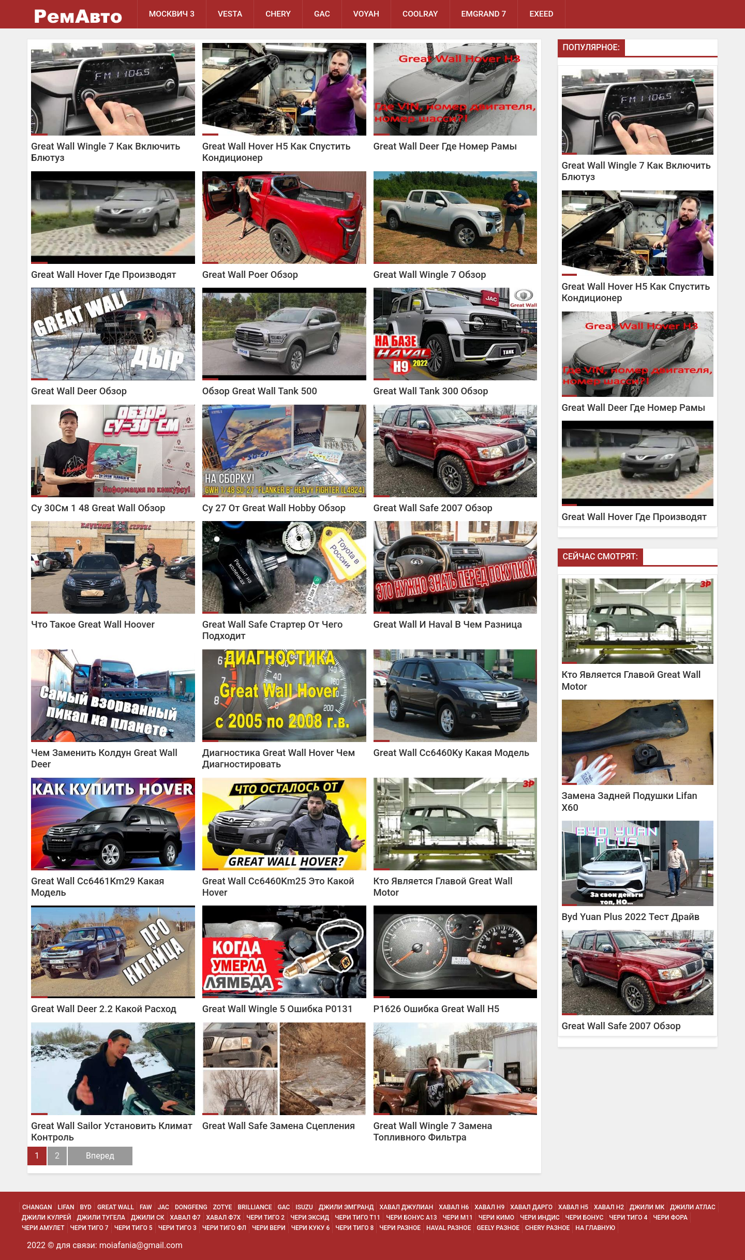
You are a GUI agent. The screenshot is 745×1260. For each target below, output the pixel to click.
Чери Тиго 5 (133, 1228)
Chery (278, 14)
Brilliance (254, 1207)
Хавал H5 (573, 1207)
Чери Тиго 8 (354, 1228)
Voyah (366, 14)
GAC (322, 14)
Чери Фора (670, 1217)
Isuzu (304, 1207)
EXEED (541, 14)
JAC (163, 1207)
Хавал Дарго (531, 1207)
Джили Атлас (693, 1207)
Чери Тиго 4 (628, 1217)
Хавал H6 (454, 1207)
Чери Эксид (309, 1217)
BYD (86, 1207)
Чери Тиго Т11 (357, 1217)
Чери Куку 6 (310, 1228)
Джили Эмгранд (346, 1207)
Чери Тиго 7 (89, 1228)
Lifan (66, 1207)
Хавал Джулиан (406, 1207)
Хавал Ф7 (185, 1217)
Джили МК (647, 1207)
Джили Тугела (101, 1217)
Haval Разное (448, 1228)
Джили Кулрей (46, 1217)
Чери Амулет (43, 1228)
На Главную (595, 1228)
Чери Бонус (584, 1217)
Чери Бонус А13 (411, 1217)
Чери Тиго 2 (265, 1217)
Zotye (222, 1207)
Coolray (420, 14)
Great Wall (115, 1207)
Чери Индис (540, 1217)
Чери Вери (269, 1228)
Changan (37, 1207)
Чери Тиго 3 (177, 1228)
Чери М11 (458, 1217)
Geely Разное (497, 1228)
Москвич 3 (172, 14)
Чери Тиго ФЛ (224, 1228)
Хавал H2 (609, 1207)
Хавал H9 (489, 1207)
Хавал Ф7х (223, 1217)
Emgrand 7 (483, 14)
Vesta (230, 14)
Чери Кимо (496, 1217)
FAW (146, 1207)
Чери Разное (400, 1228)
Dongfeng (191, 1207)
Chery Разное (547, 1228)
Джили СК (148, 1217)
